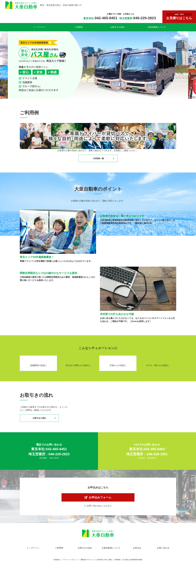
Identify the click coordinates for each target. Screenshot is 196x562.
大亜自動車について (156, 27)
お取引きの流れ (117, 27)
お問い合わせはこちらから (99, 510)
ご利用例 (78, 27)
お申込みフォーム (101, 501)
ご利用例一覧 (98, 159)
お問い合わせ (163, 552)
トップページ (39, 27)
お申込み (137, 552)
